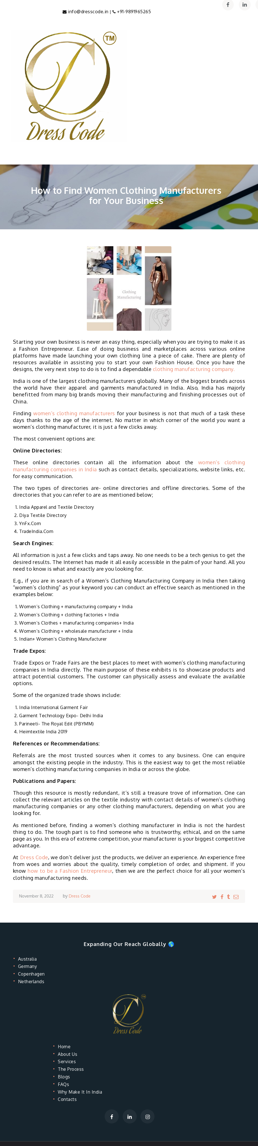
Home (65, 1046)
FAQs (64, 1084)
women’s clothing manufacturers (74, 413)
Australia (29, 959)
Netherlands (33, 981)
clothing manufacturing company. (194, 369)
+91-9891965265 (133, 12)
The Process (73, 1069)
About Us (69, 1054)
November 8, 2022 (38, 896)
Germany (29, 966)
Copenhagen (33, 974)
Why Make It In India (83, 1092)
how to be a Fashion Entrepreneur (70, 871)
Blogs (65, 1077)
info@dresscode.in (89, 12)
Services (68, 1061)
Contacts (69, 1099)
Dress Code (34, 857)
